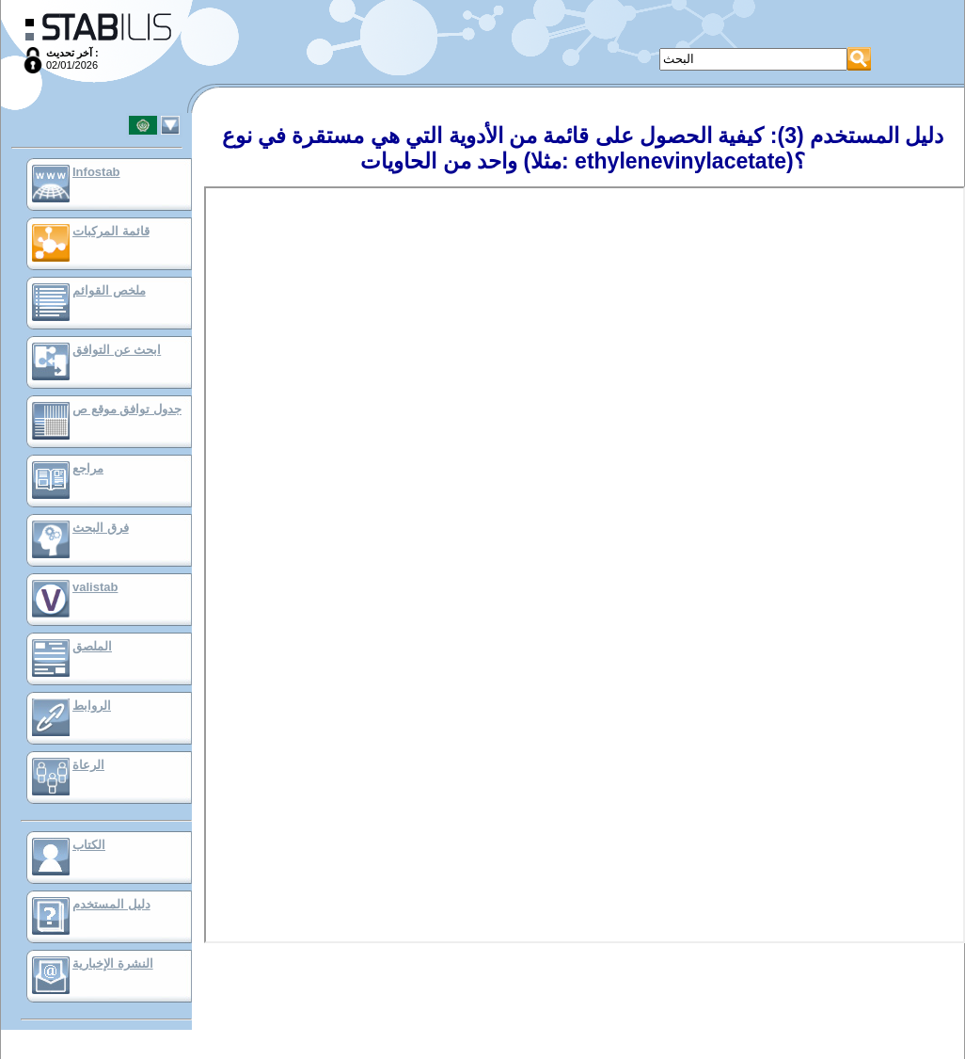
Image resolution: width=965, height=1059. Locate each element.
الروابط (91, 705)
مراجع (87, 468)
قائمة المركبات (111, 231)
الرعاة (88, 765)
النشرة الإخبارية (112, 963)
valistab (95, 587)
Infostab (96, 172)
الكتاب (88, 845)
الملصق (92, 646)
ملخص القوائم (109, 290)
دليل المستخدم (111, 904)
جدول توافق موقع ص (127, 409)
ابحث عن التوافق (116, 350)
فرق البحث (100, 528)
